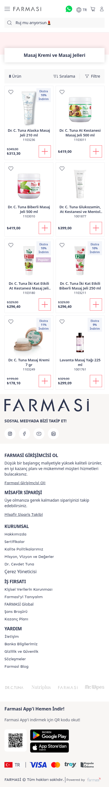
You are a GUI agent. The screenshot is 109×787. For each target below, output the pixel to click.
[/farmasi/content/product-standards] (14, 542)
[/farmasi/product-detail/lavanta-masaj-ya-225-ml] (80, 346)
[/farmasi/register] (25, 483)
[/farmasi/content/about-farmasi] (23, 597)
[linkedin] (53, 433)
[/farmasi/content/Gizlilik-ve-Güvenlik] (21, 651)
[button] (14, 764)
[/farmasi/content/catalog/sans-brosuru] (16, 612)
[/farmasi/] (27, 9)
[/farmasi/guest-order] (23, 514)
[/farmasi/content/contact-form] (11, 636)
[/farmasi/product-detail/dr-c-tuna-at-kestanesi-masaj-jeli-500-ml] (80, 116)
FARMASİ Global (19, 604)
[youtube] (38, 433)
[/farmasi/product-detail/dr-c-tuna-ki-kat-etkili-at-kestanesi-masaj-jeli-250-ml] (29, 269)
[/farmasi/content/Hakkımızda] (15, 534)
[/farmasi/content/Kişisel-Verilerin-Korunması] (28, 589)
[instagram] (10, 433)
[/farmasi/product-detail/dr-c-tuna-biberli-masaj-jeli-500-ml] (29, 193)
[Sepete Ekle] (45, 151)
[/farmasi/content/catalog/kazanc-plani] (16, 619)
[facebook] (24, 433)
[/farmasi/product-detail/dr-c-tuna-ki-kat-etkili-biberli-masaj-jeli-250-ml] (80, 269)
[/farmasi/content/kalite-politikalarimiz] (23, 549)
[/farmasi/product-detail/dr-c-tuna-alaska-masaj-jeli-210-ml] (29, 116)
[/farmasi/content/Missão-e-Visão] (29, 557)
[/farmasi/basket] (93, 9)
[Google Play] (49, 735)
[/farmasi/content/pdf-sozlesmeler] (15, 659)
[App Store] (49, 747)
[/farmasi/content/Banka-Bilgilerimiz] (21, 644)
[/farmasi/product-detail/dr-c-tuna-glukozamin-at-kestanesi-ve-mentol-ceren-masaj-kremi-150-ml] (80, 193)
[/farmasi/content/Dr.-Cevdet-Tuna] (19, 564)
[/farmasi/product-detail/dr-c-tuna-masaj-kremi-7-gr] (29, 346)
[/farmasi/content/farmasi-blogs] (16, 666)
